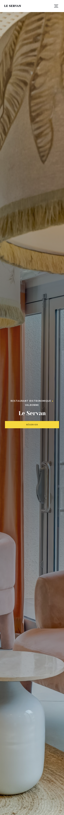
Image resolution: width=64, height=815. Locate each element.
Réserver (32, 424)
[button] (56, 6)
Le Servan (12, 6)
